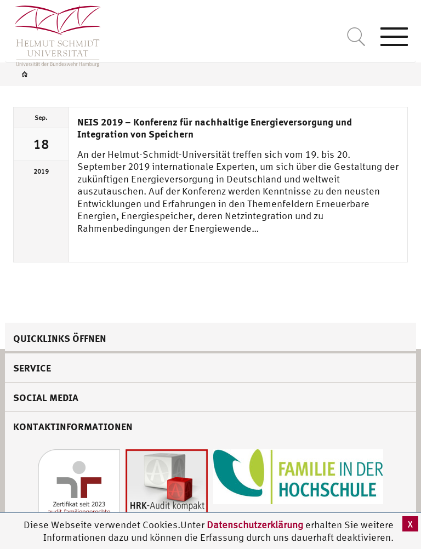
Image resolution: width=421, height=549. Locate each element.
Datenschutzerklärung (255, 524)
